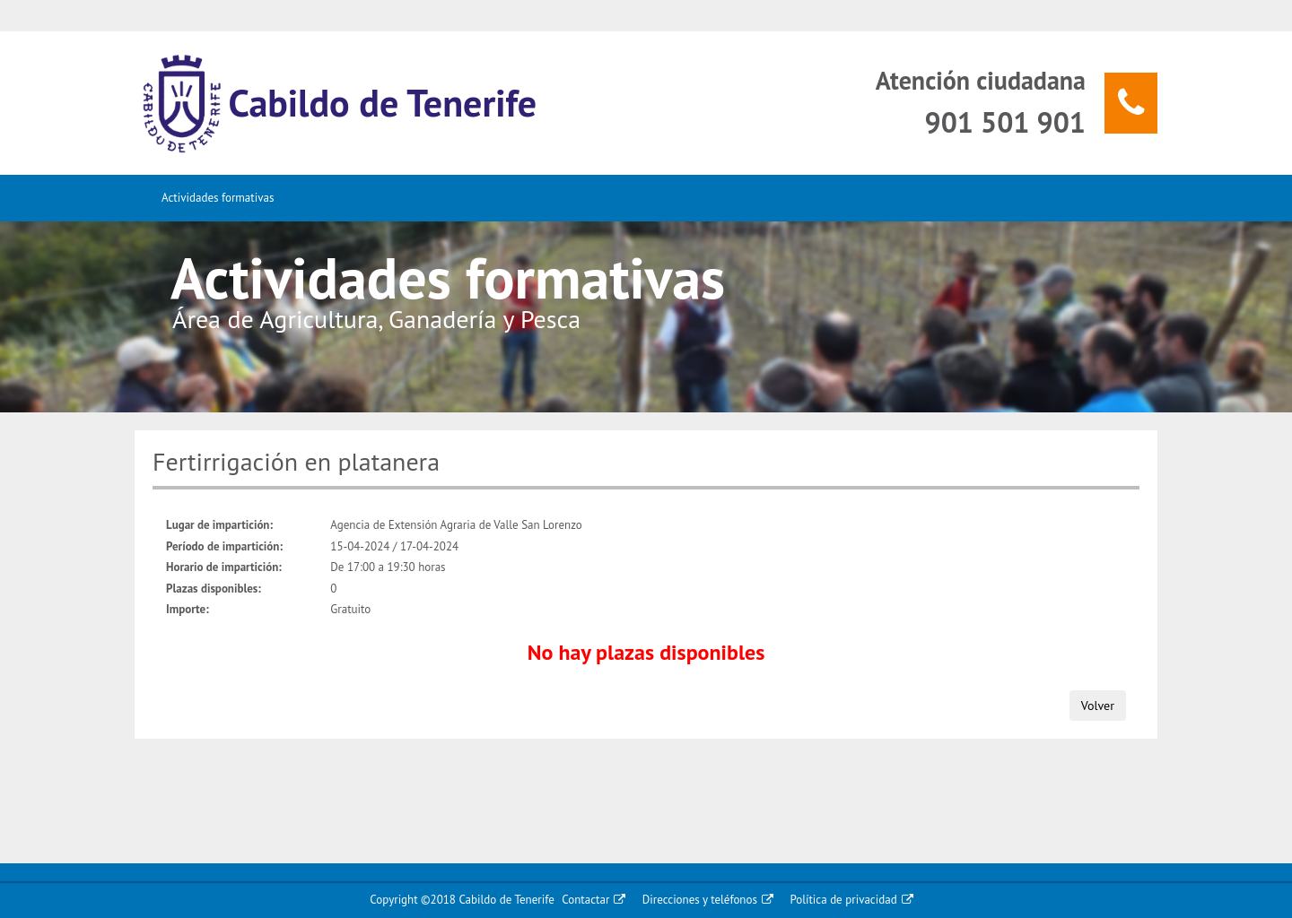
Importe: (187, 609)
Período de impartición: (224, 546)
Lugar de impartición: (219, 525)
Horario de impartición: (224, 567)
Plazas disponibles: (213, 588)
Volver (1097, 705)
